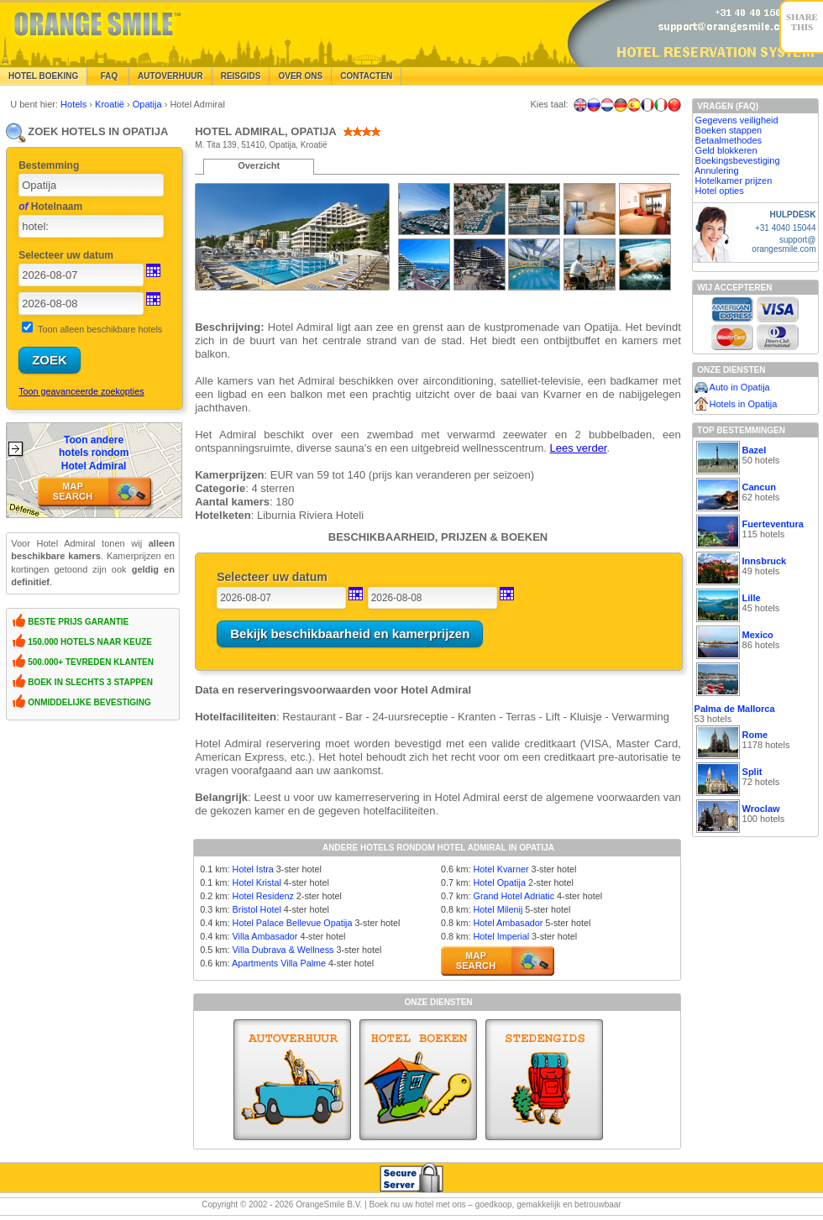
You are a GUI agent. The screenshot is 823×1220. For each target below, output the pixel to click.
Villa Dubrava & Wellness (283, 950)
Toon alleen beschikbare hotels (100, 329)
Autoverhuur (170, 76)
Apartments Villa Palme (279, 963)
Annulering (717, 170)
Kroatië (111, 104)
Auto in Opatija (740, 387)
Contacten (366, 76)
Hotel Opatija (499, 882)
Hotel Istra (253, 869)
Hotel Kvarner (500, 869)
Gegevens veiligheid (736, 120)
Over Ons (300, 76)
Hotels (74, 104)
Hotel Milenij (497, 909)
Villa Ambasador (265, 936)
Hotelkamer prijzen (734, 180)
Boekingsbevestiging (737, 160)
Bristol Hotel (257, 909)
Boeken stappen (729, 130)
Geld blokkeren (726, 150)
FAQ (108, 76)
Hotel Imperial (501, 936)
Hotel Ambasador (508, 923)
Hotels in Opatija (744, 404)
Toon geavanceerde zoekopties (81, 391)
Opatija (149, 104)
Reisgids (241, 76)
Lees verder (578, 448)
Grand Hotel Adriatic (513, 896)
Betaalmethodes (729, 140)
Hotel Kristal (257, 882)
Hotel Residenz (263, 896)
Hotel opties (719, 191)
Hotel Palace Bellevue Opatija (293, 923)
